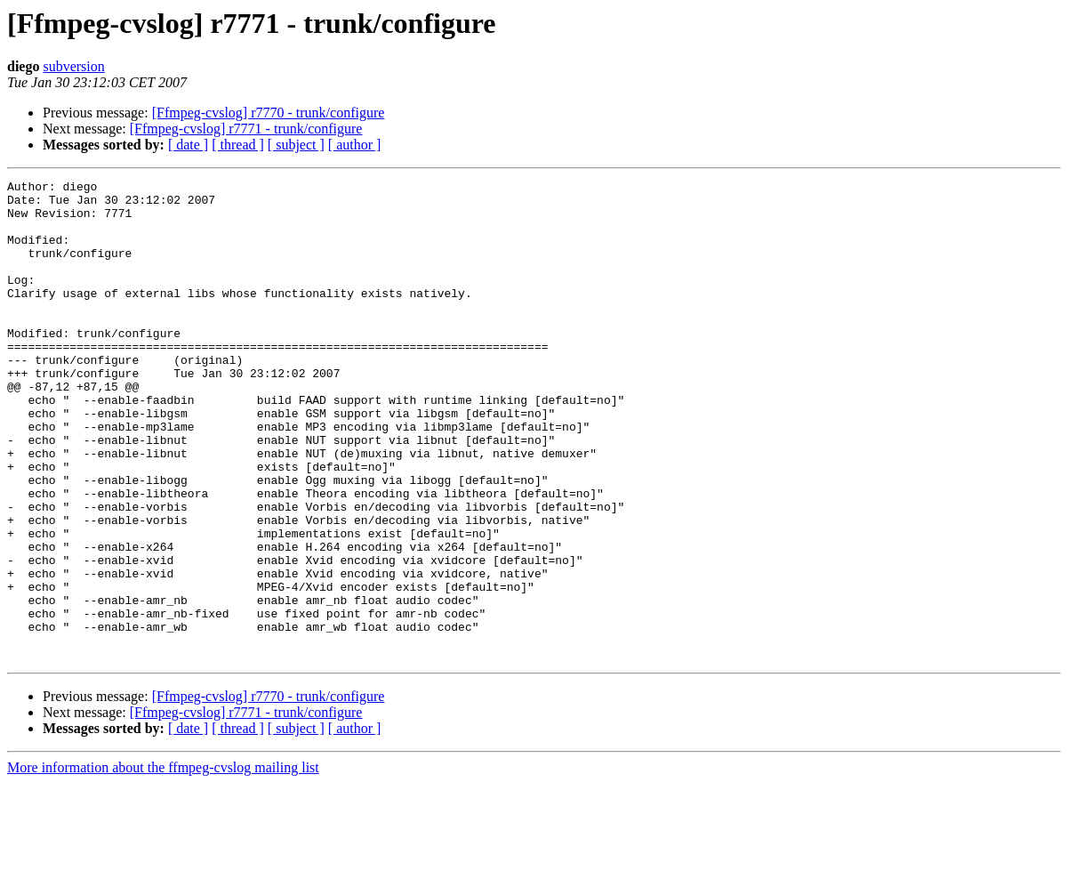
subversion (73, 66)
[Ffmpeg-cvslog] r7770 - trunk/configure (268, 112)
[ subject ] (296, 144)
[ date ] (188, 144)
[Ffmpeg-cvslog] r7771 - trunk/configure (246, 128)
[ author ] (354, 144)
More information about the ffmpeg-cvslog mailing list (163, 863)
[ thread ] (238, 144)
